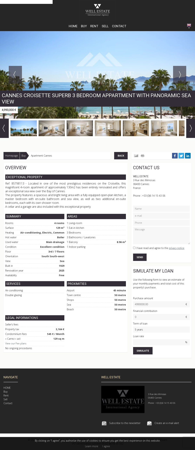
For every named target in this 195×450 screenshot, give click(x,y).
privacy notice (176, 248)
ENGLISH (189, 25)
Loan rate (138, 336)
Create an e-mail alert (166, 423)
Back (121, 155)
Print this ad (143, 155)
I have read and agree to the (160, 248)
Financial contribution (145, 311)
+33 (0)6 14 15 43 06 (153, 195)
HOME (73, 26)
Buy (84, 26)
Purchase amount (143, 298)
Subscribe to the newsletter (124, 423)
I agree (106, 446)
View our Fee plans (15, 343)
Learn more (91, 446)
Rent (94, 26)
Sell (105, 26)
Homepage (11, 155)
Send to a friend (136, 155)
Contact (119, 26)
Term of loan (140, 323)
